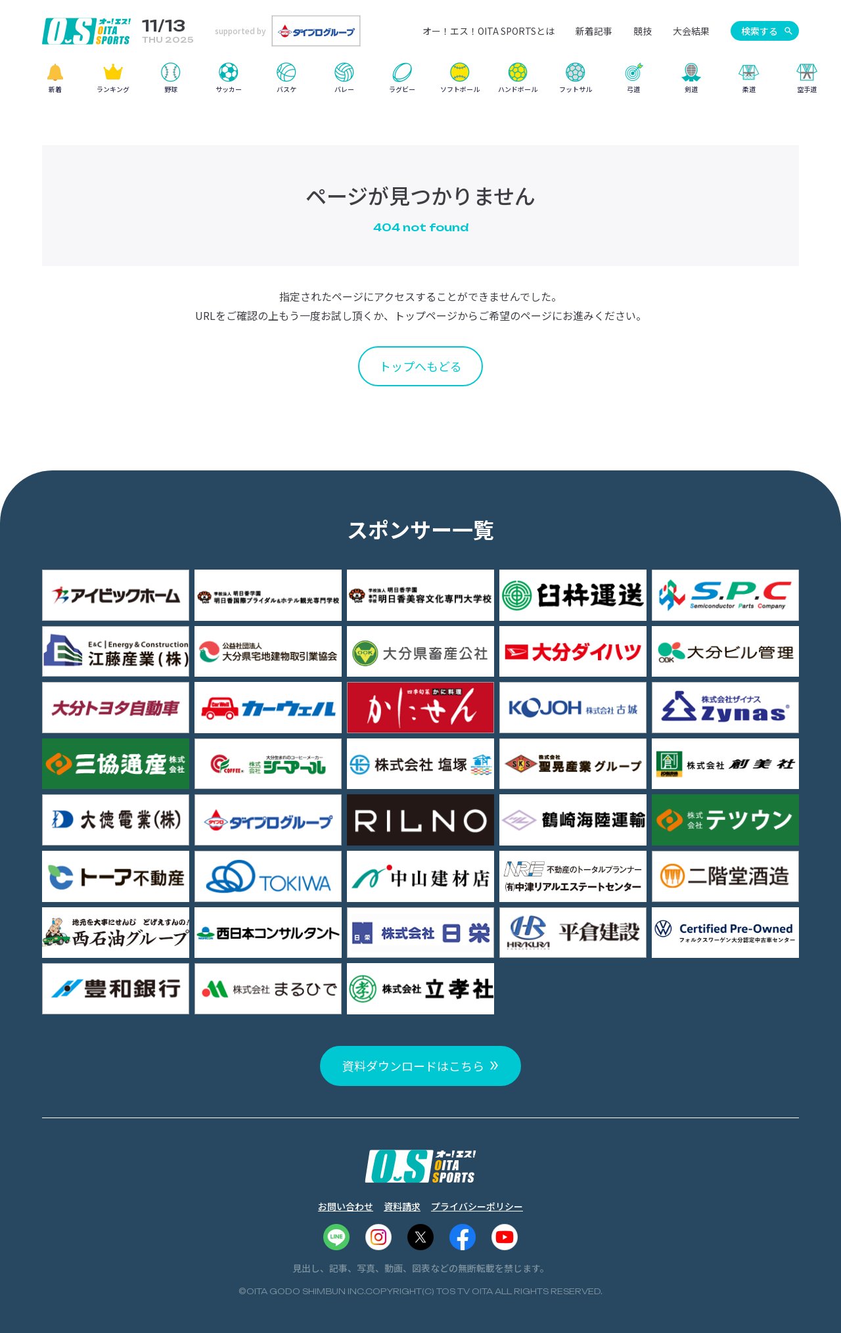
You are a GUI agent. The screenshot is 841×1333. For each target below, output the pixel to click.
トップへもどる (420, 365)
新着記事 (594, 30)
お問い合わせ (345, 1206)
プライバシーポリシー (477, 1206)
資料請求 (402, 1206)
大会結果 (691, 30)
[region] (420, 82)
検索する (759, 30)
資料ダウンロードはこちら (413, 1065)
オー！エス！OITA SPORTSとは (488, 30)
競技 (642, 30)
